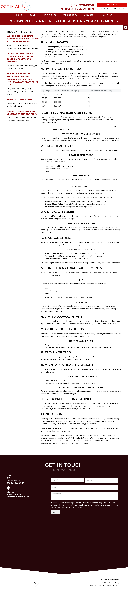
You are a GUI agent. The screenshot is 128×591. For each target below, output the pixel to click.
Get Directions (119, 9)
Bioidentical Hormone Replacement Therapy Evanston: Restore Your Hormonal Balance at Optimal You (22, 79)
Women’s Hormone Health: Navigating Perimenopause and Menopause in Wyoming (23, 39)
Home (19, 15)
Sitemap (103, 583)
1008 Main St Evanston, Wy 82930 (18, 496)
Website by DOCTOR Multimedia (105, 585)
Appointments (112, 5)
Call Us (104, 9)
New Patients (49, 15)
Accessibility (114, 583)
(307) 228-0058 (82, 5)
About (32, 15)
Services (88, 15)
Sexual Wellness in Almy (19, 99)
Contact (107, 15)
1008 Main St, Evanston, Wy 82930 (77, 9)
